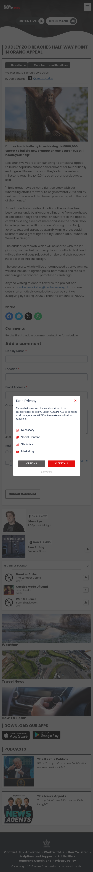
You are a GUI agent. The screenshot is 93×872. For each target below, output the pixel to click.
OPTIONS (31, 463)
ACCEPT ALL (61, 463)
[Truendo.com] (46, 471)
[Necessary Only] (75, 400)
